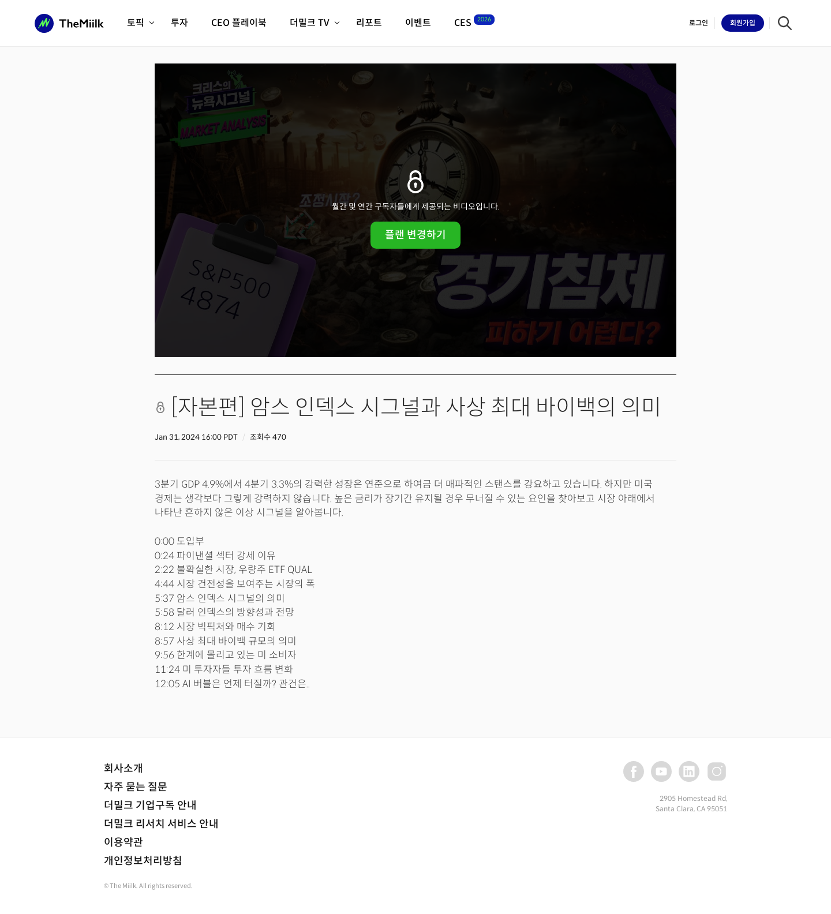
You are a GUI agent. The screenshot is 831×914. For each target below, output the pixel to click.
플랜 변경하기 (415, 234)
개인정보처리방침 (143, 861)
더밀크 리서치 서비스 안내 (161, 824)
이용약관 (123, 842)
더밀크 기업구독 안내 (150, 805)
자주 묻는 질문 (135, 787)
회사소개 (123, 768)
